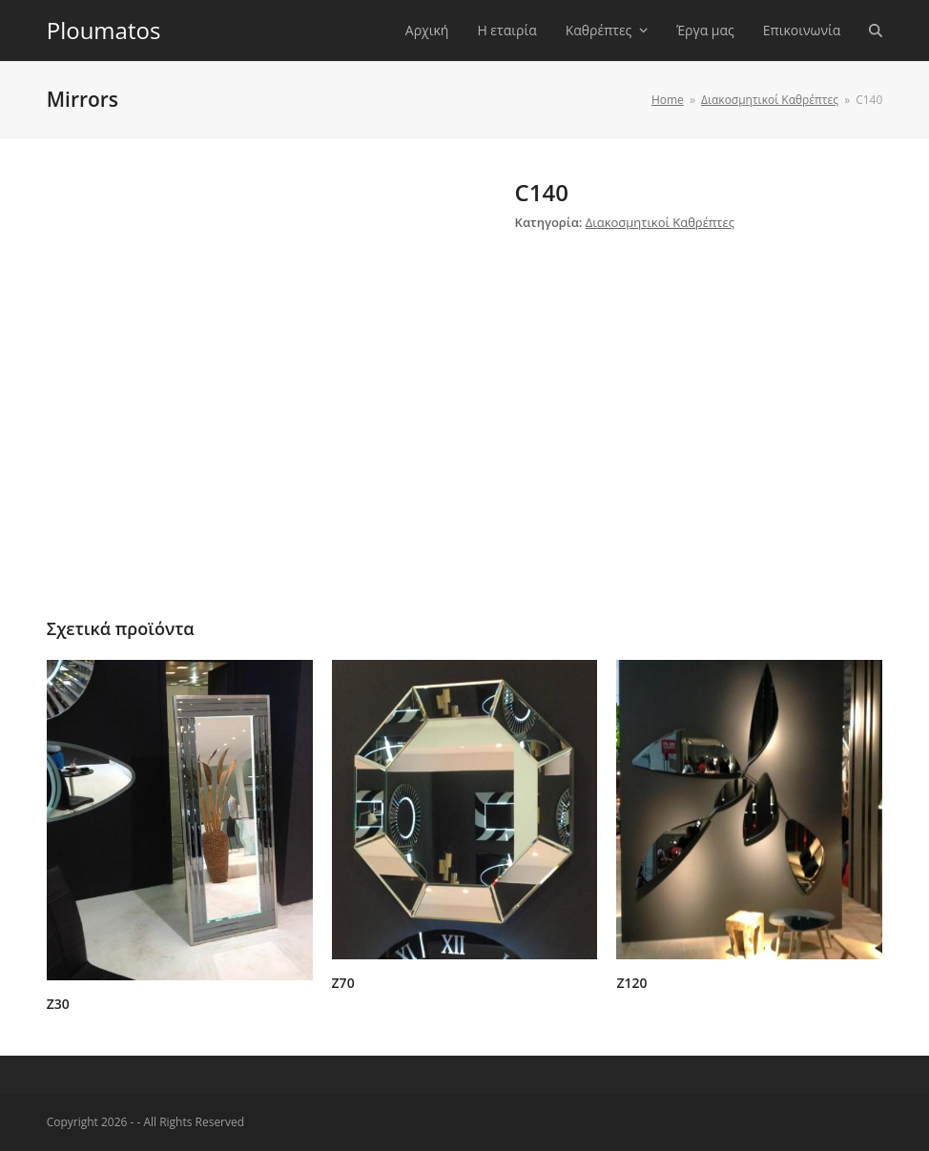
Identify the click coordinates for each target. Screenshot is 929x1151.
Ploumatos (104, 30)
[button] (876, 30)
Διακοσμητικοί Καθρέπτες (660, 222)
